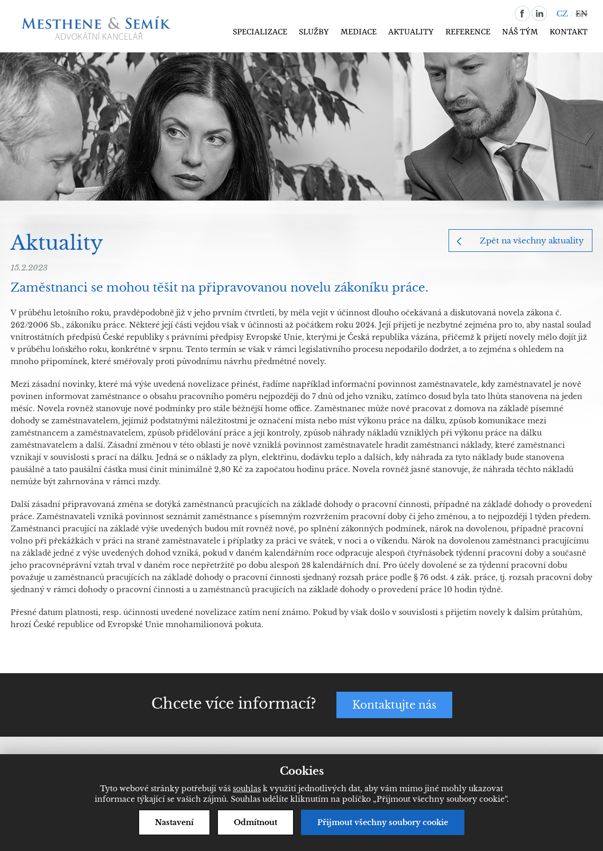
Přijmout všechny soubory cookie (382, 822)
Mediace (359, 32)
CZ (562, 14)
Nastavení (174, 822)
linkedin (539, 13)
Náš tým (520, 32)
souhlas (247, 788)
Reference (467, 32)
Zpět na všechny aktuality (532, 241)
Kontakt (569, 32)
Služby (314, 32)
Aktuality (411, 32)
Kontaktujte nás (394, 705)
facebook (522, 13)
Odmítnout (255, 822)
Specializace (260, 32)
